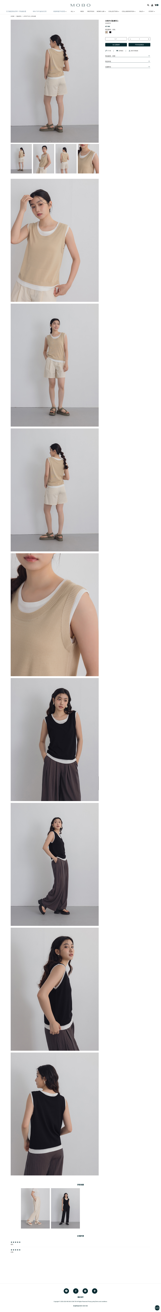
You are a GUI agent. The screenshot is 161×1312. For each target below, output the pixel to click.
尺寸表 (108, 50)
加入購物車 (116, 45)
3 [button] (50, 142)
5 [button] (56, 142)
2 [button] (47, 142)
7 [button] (62, 142)
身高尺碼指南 (133, 50)
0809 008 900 (83, 1306)
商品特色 (108, 61)
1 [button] (44, 142)
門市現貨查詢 (139, 45)
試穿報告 (119, 50)
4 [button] (53, 142)
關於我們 (80, 1297)
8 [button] (65, 142)
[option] (55, 81)
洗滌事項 (108, 67)
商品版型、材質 (110, 56)
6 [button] (59, 142)
